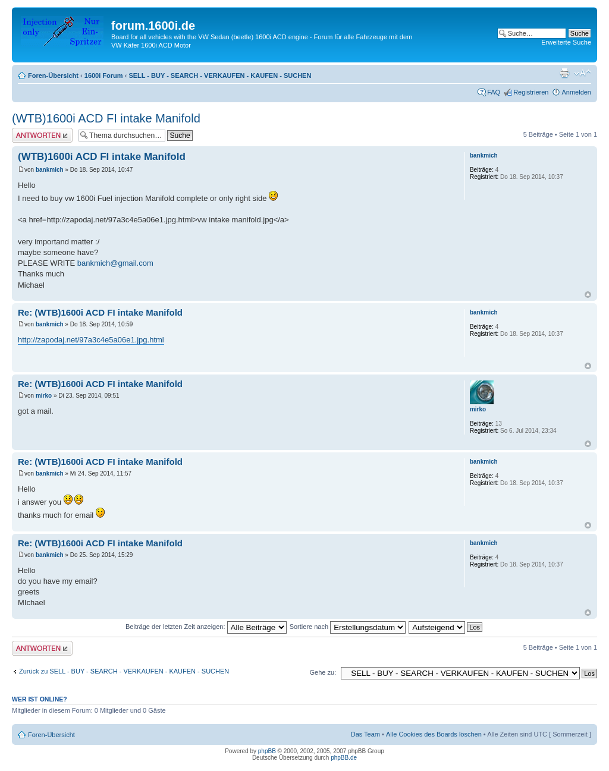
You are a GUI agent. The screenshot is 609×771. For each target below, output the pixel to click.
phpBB (267, 751)
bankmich (50, 169)
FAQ (493, 92)
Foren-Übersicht (53, 75)
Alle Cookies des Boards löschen (434, 734)
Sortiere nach (348, 626)
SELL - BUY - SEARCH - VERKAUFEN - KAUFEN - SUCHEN (219, 75)
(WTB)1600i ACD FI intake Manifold (106, 118)
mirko (44, 395)
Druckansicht (564, 73)
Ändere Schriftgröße (582, 73)
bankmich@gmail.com (115, 263)
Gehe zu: (322, 672)
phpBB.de (344, 757)
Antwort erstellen (42, 135)
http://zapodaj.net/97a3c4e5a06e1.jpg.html (91, 339)
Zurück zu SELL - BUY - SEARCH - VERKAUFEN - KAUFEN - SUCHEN (124, 671)
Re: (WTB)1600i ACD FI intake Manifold (100, 312)
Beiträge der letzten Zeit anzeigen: (206, 626)
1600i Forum (103, 75)
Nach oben (588, 294)
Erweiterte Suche (566, 42)
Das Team (365, 734)
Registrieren (530, 92)
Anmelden (576, 92)
